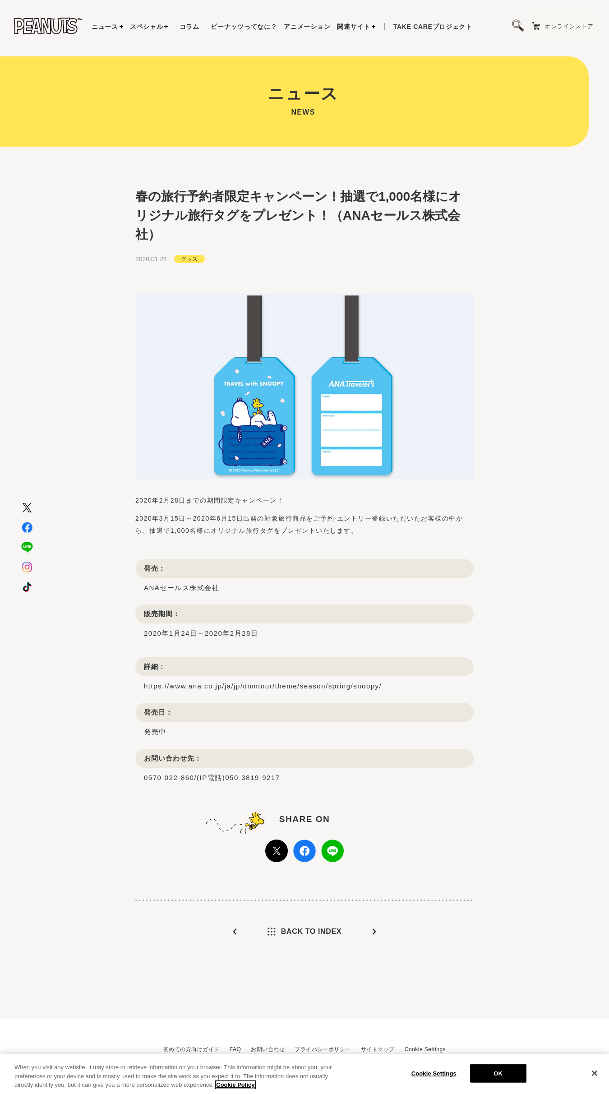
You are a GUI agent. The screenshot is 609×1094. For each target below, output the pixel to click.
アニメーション (307, 26)
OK (498, 1074)
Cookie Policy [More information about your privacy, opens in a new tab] (235, 1086)
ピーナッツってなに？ (244, 26)
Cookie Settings (425, 1049)
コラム (189, 26)
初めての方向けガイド (191, 1049)
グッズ (189, 257)
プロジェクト (432, 26)
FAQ (235, 1049)
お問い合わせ (268, 1049)
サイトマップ (378, 1049)
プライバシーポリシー (323, 1049)
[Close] (594, 1075)
